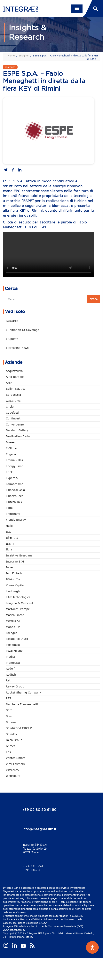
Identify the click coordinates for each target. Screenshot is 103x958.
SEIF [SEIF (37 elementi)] (9, 710)
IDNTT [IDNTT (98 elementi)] (10, 543)
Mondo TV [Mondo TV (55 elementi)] (13, 626)
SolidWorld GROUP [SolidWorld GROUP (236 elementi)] (19, 728)
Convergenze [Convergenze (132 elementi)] (15, 424)
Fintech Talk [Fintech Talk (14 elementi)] (14, 502)
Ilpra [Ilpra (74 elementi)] (9, 549)
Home (11, 55)
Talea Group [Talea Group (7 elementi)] (14, 740)
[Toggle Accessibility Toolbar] (92, 947)
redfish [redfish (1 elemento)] (11, 674)
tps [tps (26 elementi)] (8, 752)
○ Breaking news (17, 347)
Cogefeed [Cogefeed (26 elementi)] (12, 412)
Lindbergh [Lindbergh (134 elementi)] (13, 591)
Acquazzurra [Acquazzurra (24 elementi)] (14, 371)
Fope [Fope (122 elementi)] (9, 507)
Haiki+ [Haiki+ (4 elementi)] (10, 525)
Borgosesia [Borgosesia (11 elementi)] (13, 394)
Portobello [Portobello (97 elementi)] (13, 644)
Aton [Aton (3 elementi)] (9, 382)
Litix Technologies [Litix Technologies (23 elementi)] (18, 597)
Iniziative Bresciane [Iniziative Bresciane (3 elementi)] (19, 555)
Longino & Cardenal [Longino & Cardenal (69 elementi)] (19, 603)
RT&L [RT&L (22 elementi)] (9, 698)
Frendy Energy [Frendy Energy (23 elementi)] (16, 519)
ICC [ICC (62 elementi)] (8, 531)
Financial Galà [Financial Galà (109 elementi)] (15, 489)
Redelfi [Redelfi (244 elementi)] (10, 668)
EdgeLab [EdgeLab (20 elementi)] (12, 454)
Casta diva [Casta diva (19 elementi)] (13, 400)
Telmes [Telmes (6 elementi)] (10, 746)
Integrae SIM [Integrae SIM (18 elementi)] (15, 561)
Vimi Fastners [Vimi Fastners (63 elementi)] (15, 764)
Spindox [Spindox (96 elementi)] (11, 734)
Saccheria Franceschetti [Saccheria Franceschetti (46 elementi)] (22, 704)
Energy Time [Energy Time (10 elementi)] (14, 466)
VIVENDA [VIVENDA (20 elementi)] (12, 769)
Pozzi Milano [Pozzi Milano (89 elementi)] (14, 650)
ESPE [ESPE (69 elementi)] (9, 472)
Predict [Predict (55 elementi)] (10, 656)
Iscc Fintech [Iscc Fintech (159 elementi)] (14, 573)
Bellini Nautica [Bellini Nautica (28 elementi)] (15, 388)
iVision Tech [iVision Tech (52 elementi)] (14, 579)
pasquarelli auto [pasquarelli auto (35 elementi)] (17, 638)
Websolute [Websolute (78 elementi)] (13, 775)
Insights (23, 55)
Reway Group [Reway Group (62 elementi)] (15, 686)
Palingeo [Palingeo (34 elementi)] (11, 633)
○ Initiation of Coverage (22, 329)
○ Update (12, 338)
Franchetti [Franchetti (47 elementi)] (13, 513)
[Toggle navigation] (77, 8)
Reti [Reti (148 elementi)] (8, 680)
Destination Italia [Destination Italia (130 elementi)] (18, 436)
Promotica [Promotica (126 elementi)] (13, 662)
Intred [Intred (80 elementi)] (10, 567)
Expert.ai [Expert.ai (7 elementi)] (12, 478)
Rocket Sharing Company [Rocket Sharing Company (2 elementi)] (23, 692)
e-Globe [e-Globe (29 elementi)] (11, 448)
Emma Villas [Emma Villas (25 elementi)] (14, 460)
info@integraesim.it (39, 829)
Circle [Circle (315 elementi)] (9, 406)
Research (12, 320)
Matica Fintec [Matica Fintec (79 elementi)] (15, 615)
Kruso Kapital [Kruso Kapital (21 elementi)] (15, 585)
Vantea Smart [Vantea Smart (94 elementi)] (15, 757)
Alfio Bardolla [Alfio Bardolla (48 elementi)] (15, 376)
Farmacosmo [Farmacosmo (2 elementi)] (14, 484)
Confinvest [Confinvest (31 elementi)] (13, 418)
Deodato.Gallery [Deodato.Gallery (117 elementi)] (17, 430)
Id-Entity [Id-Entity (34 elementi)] (12, 537)
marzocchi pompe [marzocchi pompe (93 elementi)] (18, 609)
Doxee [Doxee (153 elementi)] (10, 442)
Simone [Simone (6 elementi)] (11, 722)
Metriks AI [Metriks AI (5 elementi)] (13, 620)
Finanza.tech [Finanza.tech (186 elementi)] (14, 495)
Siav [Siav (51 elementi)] (9, 716)
